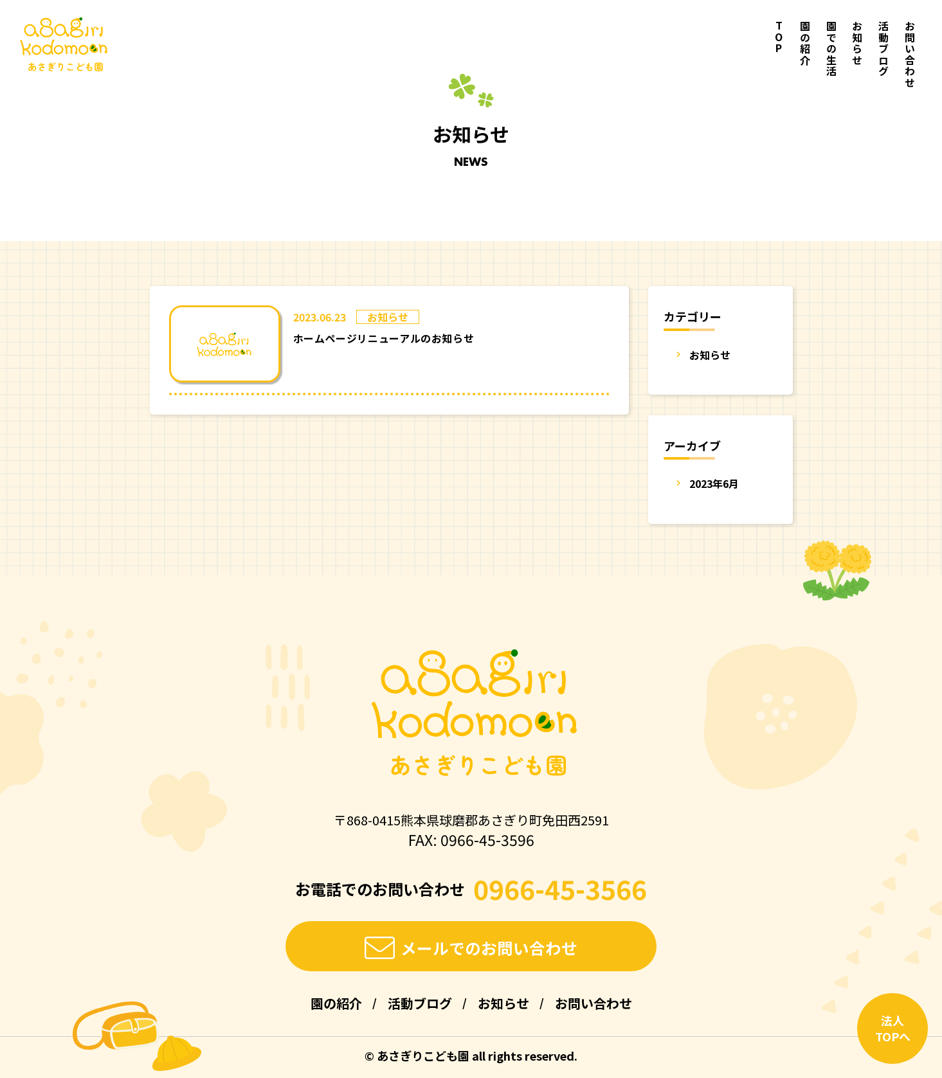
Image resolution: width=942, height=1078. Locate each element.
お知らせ (857, 43)
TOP (778, 38)
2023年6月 (714, 483)
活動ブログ (883, 49)
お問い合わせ (910, 55)
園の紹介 (805, 43)
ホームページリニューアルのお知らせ (384, 338)
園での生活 (831, 49)
